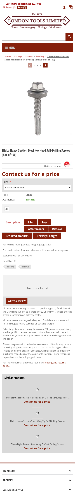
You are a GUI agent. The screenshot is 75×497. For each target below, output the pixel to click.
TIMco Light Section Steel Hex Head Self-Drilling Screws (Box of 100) (37, 397)
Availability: (9, 199)
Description (13, 222)
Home (8, 56)
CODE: (6, 195)
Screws (29, 56)
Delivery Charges (47, 236)
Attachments (36, 229)
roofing (10, 266)
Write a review (52, 166)
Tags (44, 222)
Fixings (18, 56)
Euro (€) (22, 7)
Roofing (40, 56)
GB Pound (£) (9, 7)
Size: (6, 182)
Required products (17, 236)
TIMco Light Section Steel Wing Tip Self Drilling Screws (37, 444)
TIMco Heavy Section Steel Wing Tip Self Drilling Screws (37, 421)
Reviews (57, 229)
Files (31, 222)
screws (25, 266)
